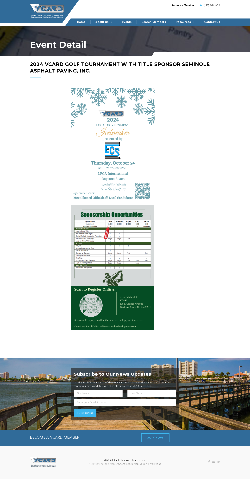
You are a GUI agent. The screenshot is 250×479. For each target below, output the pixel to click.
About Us (101, 22)
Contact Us (212, 22)
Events (127, 22)
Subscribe (85, 413)
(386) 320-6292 (212, 5)
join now (155, 437)
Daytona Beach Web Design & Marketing (138, 464)
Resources (183, 22)
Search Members (154, 22)
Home (81, 22)
